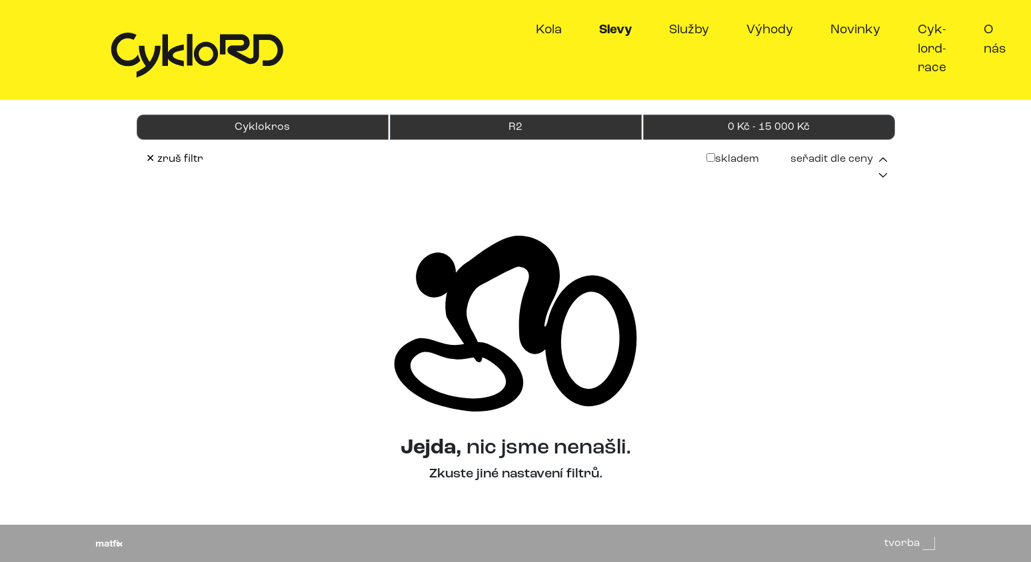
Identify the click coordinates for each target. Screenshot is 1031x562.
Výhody (769, 30)
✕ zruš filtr (174, 159)
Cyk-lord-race (932, 49)
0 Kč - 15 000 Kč (769, 127)
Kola (549, 30)
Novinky (855, 30)
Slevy (618, 29)
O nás (995, 40)
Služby (689, 30)
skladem (732, 158)
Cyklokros (262, 127)
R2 (515, 127)
